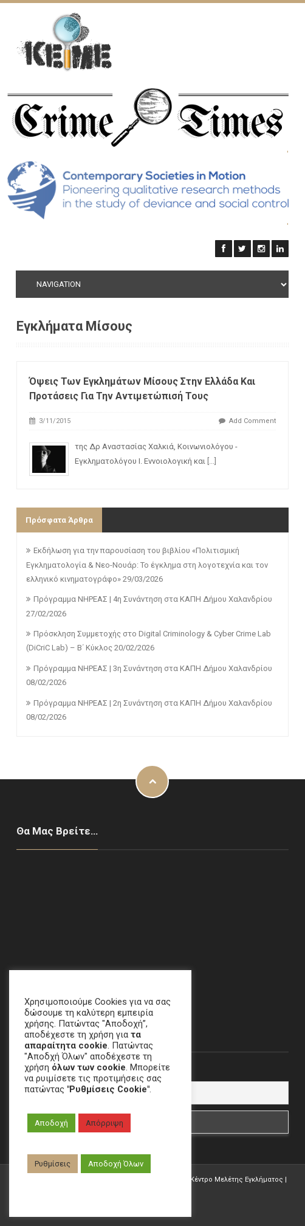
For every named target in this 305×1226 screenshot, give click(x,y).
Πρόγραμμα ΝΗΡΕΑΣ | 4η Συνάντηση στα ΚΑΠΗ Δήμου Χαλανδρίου (152, 599)
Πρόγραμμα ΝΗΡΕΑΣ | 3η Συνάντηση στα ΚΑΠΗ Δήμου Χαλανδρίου (152, 668)
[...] (211, 461)
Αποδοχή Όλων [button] (115, 1163)
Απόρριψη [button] (104, 1123)
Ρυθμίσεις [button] (52, 1163)
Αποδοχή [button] (51, 1123)
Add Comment (252, 421)
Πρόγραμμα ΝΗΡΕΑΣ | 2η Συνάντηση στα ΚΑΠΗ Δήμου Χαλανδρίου (152, 703)
